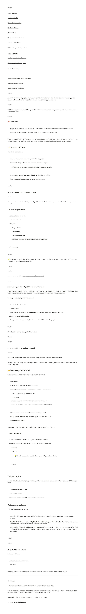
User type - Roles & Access (15, 42)
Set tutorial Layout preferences (15, 37)
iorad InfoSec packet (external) (16, 83)
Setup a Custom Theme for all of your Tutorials (22, 128)
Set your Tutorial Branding (14, 23)
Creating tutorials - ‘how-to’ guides (17, 63)
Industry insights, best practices (16, 88)
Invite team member (13, 18)
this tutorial (21, 404)
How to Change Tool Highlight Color (19, 132)
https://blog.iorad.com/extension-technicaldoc (19, 78)
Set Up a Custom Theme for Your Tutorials (33, 276)
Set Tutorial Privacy (13, 28)
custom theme (43, 597)
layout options (30, 597)
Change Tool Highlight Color (30, 331)
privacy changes (23, 597)
